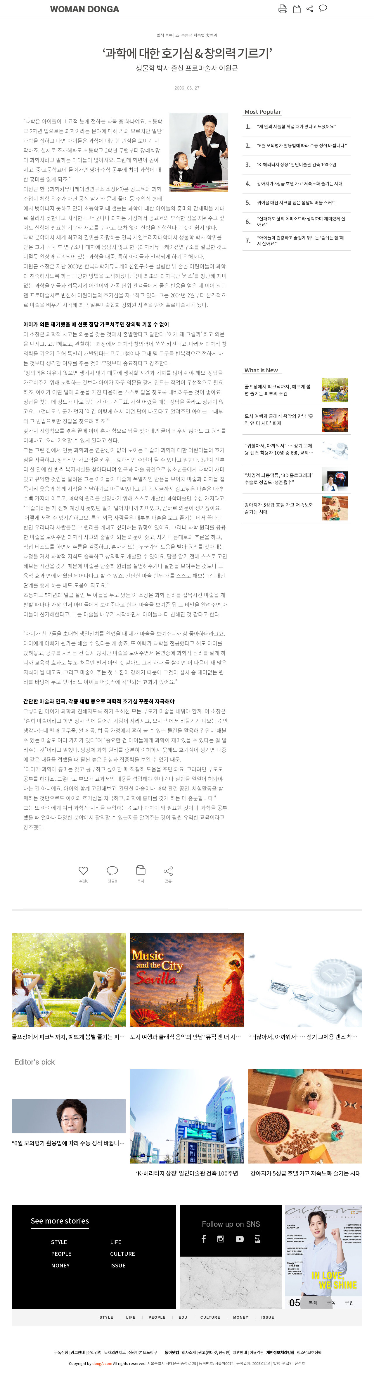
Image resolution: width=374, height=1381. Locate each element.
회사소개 (189, 1352)
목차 (313, 1302)
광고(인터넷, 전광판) (214, 1352)
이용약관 (257, 1352)
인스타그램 (220, 1239)
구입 (349, 1302)
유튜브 (240, 1239)
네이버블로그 (257, 1239)
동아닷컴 (172, 1352)
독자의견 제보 (115, 1352)
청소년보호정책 (309, 1352)
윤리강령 (94, 1352)
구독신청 (61, 1352)
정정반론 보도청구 (142, 1352)
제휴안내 (240, 1352)
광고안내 (78, 1352)
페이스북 (204, 1239)
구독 (331, 1302)
